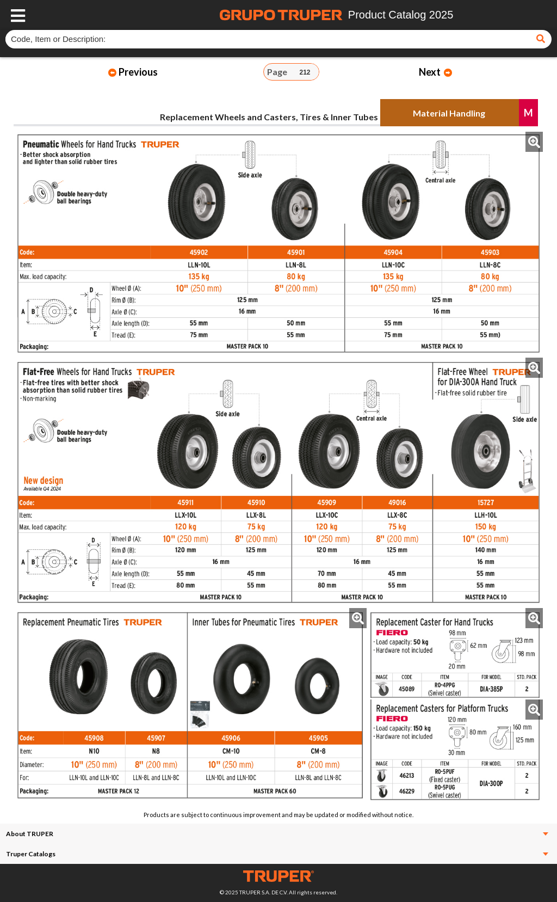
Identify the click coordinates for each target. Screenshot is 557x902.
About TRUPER (277, 834)
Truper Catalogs (277, 854)
